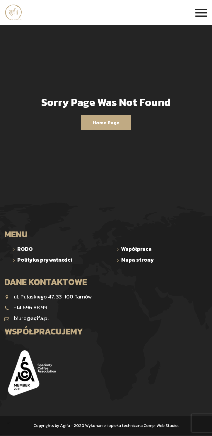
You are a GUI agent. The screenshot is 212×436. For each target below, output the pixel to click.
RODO (25, 249)
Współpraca (136, 249)
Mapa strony (137, 260)
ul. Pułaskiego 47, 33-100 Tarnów (48, 297)
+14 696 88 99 (25, 307)
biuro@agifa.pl (26, 318)
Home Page (106, 122)
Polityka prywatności (44, 260)
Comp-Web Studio (160, 426)
